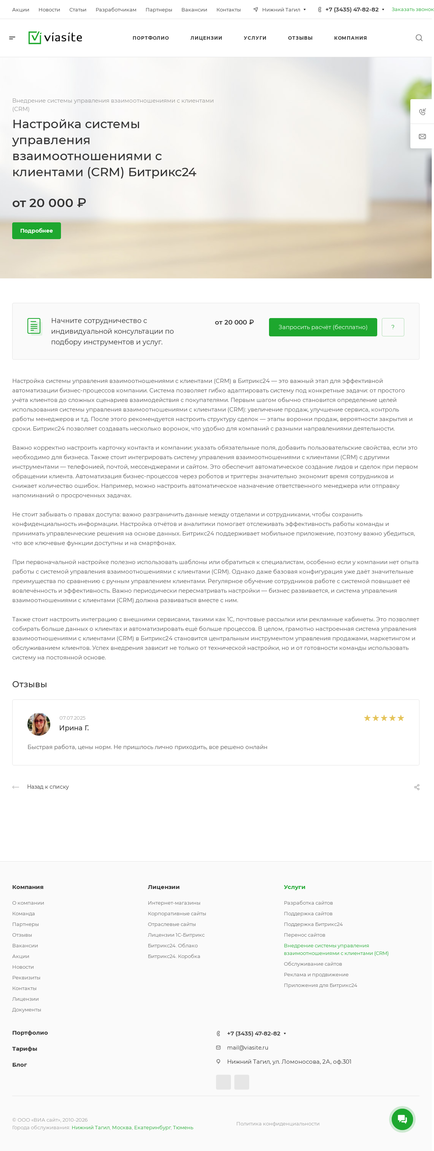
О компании (28, 903)
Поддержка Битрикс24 (313, 924)
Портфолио (30, 1032)
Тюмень (183, 1127)
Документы (26, 1009)
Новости (23, 967)
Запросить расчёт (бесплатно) (323, 327)
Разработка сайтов (308, 903)
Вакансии (25, 945)
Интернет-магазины (174, 903)
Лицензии (25, 999)
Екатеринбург (152, 1127)
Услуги (295, 887)
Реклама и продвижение (316, 974)
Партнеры (25, 924)
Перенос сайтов (304, 935)
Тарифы (24, 1048)
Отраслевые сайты (172, 924)
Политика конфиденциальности (278, 1123)
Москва (122, 1127)
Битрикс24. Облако (173, 945)
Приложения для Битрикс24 (320, 985)
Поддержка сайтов (308, 913)
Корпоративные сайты (177, 913)
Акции (20, 956)
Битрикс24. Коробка (174, 956)
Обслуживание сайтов (313, 964)
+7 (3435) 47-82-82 (352, 9)
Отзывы (22, 935)
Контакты (24, 988)
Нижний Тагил (91, 1127)
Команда (23, 913)
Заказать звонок (413, 9)
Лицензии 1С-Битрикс (176, 935)
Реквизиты (26, 977)
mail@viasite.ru (247, 1047)
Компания (27, 887)
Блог (19, 1064)
